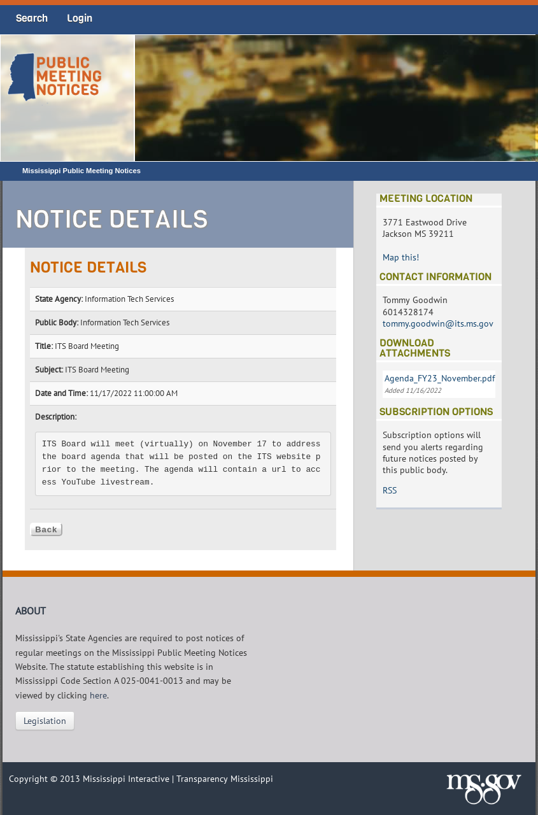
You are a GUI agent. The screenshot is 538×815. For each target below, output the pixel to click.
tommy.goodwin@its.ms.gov (438, 323)
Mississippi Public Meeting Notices (81, 170)
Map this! (401, 257)
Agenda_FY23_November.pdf (440, 378)
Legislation (45, 720)
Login (79, 18)
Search (32, 18)
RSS (390, 490)
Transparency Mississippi (224, 778)
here (98, 695)
